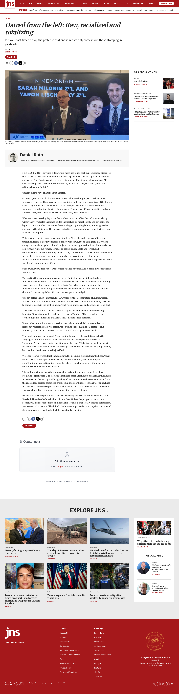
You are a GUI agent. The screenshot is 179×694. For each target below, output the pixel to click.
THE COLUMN (154, 555)
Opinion (95, 3)
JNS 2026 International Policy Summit (128, 10)
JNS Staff (51, 559)
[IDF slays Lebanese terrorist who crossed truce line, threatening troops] (67, 531)
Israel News (9, 547)
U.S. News (93, 547)
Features (83, 3)
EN (152, 3)
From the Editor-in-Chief (164, 10)
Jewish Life (69, 3)
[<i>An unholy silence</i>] (168, 83)
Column (136, 78)
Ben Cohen (156, 574)
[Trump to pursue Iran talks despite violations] (67, 576)
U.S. (30, 3)
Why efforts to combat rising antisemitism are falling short (154, 542)
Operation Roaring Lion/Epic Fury (79, 10)
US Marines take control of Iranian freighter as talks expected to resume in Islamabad (109, 553)
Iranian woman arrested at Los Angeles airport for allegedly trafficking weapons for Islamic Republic (22, 599)
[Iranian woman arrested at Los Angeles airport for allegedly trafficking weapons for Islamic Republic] (24, 576)
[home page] (10, 4)
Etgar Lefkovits (11, 556)
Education (109, 10)
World (40, 3)
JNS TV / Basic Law (143, 538)
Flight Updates (98, 10)
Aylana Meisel (142, 547)
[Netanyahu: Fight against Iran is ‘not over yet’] (24, 531)
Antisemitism (53, 3)
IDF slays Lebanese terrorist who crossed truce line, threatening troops (65, 553)
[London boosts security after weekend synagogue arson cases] (109, 576)
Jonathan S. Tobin (141, 102)
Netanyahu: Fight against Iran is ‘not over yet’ (22, 552)
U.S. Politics (29, 425)
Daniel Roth (11, 51)
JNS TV (106, 3)
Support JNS (166, 3)
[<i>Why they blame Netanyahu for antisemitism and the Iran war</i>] (168, 113)
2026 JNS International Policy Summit (155, 658)
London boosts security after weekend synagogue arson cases (107, 597)
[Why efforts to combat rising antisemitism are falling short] (154, 528)
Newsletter (138, 3)
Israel (21, 3)
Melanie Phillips (140, 84)
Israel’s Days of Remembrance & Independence (47, 10)
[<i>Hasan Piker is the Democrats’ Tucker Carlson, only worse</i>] (168, 98)
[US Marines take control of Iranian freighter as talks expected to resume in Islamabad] (109, 531)
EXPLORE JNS (89, 510)
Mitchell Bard (157, 593)
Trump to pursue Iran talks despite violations (66, 597)
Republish (11, 57)
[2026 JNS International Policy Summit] (155, 640)
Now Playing (148, 10)
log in (60, 466)
